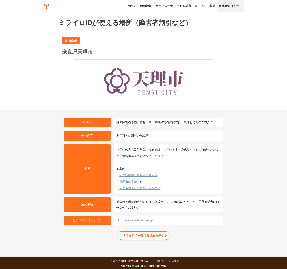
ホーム (132, 5)
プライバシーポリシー (154, 261)
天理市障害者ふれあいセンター (139, 188)
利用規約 (174, 261)
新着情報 (146, 5)
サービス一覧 (164, 5)
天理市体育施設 (129, 181)
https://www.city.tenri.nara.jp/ (134, 220)
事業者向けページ (230, 5)
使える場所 (183, 5)
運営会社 (133, 261)
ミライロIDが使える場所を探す (143, 235)
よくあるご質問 (205, 5)
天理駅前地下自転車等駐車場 (138, 175)
